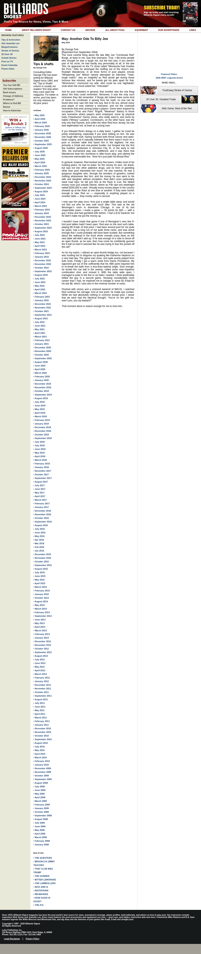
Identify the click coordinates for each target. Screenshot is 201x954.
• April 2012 (39, 670)
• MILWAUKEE (40, 894)
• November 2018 (42, 431)
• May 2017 (39, 492)
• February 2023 (41, 253)
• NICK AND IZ (40, 887)
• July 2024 (39, 195)
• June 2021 (39, 326)
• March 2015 (40, 587)
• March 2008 (40, 837)
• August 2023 (40, 231)
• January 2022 (41, 300)
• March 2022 (40, 293)
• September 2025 (42, 144)
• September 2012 (42, 652)
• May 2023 (39, 242)
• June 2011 (39, 706)
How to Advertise (12, 110)
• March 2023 (40, 249)
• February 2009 (41, 804)
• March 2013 (40, 630)
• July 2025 (39, 151)
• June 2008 (39, 826)
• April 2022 (39, 289)
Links (192, 30)
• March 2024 (40, 206)
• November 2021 (42, 307)
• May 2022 (39, 286)
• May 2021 (39, 329)
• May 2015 (39, 579)
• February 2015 (41, 590)
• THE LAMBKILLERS (44, 883)
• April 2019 (39, 413)
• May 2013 (39, 623)
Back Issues (9, 92)
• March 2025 (40, 166)
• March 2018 (40, 460)
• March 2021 (40, 336)
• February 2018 (41, 463)
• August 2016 (40, 525)
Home (8, 30)
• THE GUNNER (41, 876)
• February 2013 (41, 634)
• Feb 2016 (38, 547)
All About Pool (115, 30)
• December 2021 (42, 304)
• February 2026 (41, 126)
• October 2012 (41, 648)
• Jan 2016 (38, 550)
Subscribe (9, 80)
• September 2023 (42, 228)
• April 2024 (39, 202)
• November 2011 (42, 688)
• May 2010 (39, 750)
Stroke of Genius (10, 50)
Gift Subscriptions (12, 88)
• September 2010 (42, 739)
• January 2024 (41, 213)
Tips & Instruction (10, 39)
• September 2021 (42, 315)
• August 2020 (40, 362)
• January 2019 (41, 423)
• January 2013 (41, 638)
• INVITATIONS (40, 890)
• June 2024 (39, 199)
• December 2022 (42, 260)
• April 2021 (39, 333)
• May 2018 (39, 453)
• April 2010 (39, 754)
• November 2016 (42, 514)
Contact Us (68, 30)
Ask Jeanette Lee (10, 43)
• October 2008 (41, 812)
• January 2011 (41, 725)
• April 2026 (39, 119)
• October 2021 (41, 311)
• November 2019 (42, 387)
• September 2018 (42, 438)
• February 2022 (41, 296)
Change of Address (13, 96)
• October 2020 (41, 355)
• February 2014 (41, 612)
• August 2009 (40, 783)
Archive (90, 30)
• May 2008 (39, 830)
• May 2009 (39, 794)
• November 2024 (42, 180)
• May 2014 (39, 605)
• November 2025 (42, 137)
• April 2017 (39, 496)
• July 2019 (39, 402)
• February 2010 (41, 761)
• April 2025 (39, 162)
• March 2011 (40, 717)
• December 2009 (42, 768)
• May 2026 (39, 115)
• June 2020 (39, 365)
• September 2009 (42, 779)
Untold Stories (8, 58)
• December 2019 (42, 384)
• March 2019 (40, 416)
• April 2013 (39, 627)
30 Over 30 (7, 54)
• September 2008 (42, 815)
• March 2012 (40, 674)
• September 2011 (42, 696)
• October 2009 (41, 775)
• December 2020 (42, 347)
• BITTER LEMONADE (44, 879)
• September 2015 (42, 565)
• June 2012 (39, 663)
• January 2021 (41, 344)
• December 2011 (42, 685)
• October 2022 (41, 267)
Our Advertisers (168, 30)
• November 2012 (42, 645)
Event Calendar (9, 65)
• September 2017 (42, 478)
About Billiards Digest (36, 30)
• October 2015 (41, 561)
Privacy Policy (32, 939)
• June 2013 (39, 619)
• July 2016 (39, 529)
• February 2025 (41, 170)
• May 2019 (39, 409)
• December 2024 (42, 177)
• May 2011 (39, 710)
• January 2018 (41, 467)
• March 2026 (40, 122)
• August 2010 (40, 743)
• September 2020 (42, 358)
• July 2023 (39, 235)
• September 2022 (42, 271)
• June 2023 (39, 238)
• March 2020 (40, 373)
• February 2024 (41, 209)
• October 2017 (41, 474)
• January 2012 (41, 681)
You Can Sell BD (11, 85)
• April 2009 (39, 797)
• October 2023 (41, 224)
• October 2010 (41, 735)
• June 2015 (39, 576)
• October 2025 (41, 140)
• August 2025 (40, 148)
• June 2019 (39, 405)
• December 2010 (42, 728)
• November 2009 (42, 772)
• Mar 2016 (38, 543)
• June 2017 (39, 489)
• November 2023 (42, 220)
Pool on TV (7, 61)
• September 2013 (42, 616)
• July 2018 (39, 442)
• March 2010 (40, 757)
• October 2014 (41, 598)
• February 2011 (41, 721)
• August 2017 (40, 482)
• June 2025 (39, 155)
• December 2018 (42, 427)
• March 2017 (40, 500)
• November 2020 (42, 351)
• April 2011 (39, 714)
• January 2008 (41, 844)
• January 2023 (41, 257)
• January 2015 (41, 594)
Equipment (141, 30)
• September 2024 (42, 188)
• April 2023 (39, 246)
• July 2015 (39, 572)
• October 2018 (41, 434)
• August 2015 (40, 569)
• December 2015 (42, 554)
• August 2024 (40, 191)
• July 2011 (39, 703)
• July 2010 (39, 746)
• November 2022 (42, 264)
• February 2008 (41, 841)
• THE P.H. (38, 905)
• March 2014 (40, 609)
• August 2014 (40, 601)
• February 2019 (41, 420)
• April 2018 (39, 456)
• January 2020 (41, 380)
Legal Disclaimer (12, 939)
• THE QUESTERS (42, 858)
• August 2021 (40, 318)
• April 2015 (39, 583)
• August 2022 (40, 275)
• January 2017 (41, 507)
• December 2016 (42, 511)
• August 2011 (40, 699)
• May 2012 (39, 667)
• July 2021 (39, 322)
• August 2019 (40, 398)
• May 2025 (39, 159)
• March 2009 (40, 801)
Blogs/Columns (9, 47)
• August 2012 (40, 656)
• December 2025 (42, 133)
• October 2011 (41, 692)
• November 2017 (42, 471)
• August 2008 (40, 819)
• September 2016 (42, 521)
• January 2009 (41, 808)
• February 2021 (41, 340)
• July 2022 (39, 278)
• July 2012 (39, 659)
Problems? (8, 99)
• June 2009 (39, 790)
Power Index (7, 69)
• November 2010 (42, 732)
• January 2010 (41, 765)
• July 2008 (39, 823)
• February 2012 (41, 677)
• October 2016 (41, 518)
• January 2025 (41, 173)
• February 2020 (41, 376)
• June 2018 (39, 449)
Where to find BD (12, 103)
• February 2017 (41, 503)
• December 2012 (42, 641)
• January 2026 (41, 130)
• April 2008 (39, 833)
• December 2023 (42, 217)
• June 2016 (39, 532)
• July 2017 (39, 485)
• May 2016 (39, 536)
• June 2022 (39, 282)
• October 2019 (41, 391)
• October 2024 (41, 184)
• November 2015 (42, 558)
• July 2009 (39, 786)
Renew (6, 107)
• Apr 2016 (38, 540)
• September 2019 (42, 394)
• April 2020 (39, 369)
